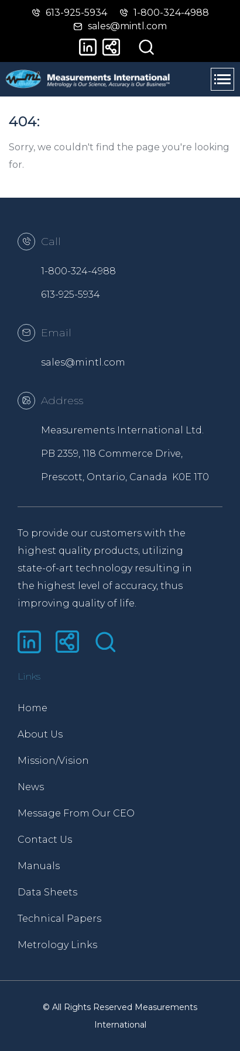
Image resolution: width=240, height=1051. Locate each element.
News (31, 786)
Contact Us (45, 839)
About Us (40, 734)
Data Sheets (47, 892)
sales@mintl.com (83, 362)
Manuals (39, 865)
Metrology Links (57, 944)
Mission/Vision (53, 760)
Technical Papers (59, 918)
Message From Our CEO (69, 813)
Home (32, 708)
